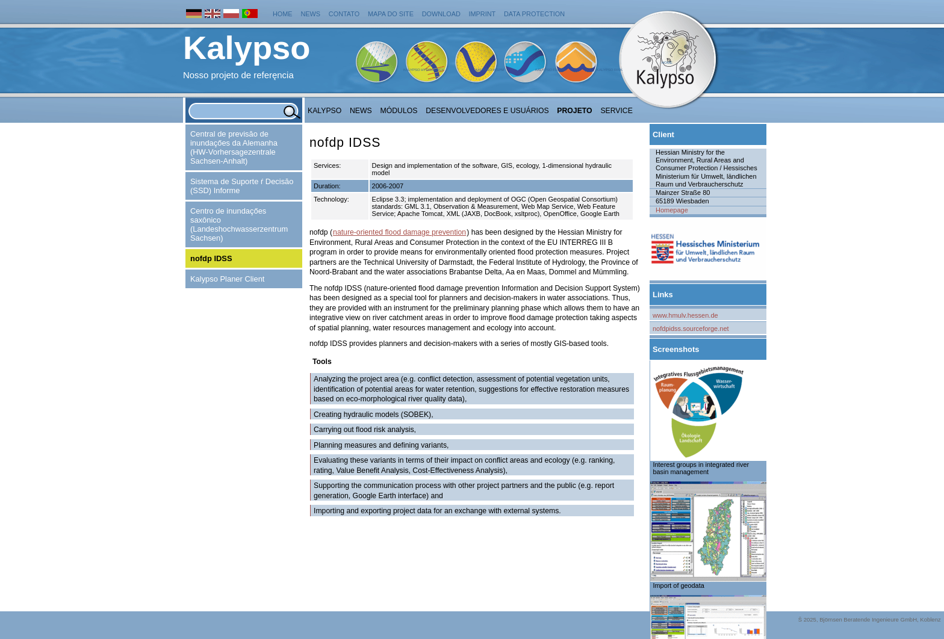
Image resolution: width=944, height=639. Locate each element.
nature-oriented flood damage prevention (399, 232)
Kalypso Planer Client (227, 278)
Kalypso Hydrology (423, 70)
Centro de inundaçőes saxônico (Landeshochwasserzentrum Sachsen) (239, 224)
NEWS (361, 110)
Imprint (482, 13)
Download (441, 13)
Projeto (574, 110)
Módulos (399, 110)
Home (283, 13)
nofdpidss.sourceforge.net (691, 328)
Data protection (534, 13)
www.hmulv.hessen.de (685, 315)
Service (616, 110)
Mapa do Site (391, 13)
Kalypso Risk (610, 70)
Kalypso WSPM (489, 70)
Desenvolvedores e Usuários (487, 110)
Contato (344, 13)
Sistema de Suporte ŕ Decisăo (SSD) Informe (241, 186)
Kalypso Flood (550, 70)
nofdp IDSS (211, 258)
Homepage (672, 210)
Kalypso (324, 110)
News (310, 13)
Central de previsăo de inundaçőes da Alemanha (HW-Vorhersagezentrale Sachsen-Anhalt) (234, 147)
